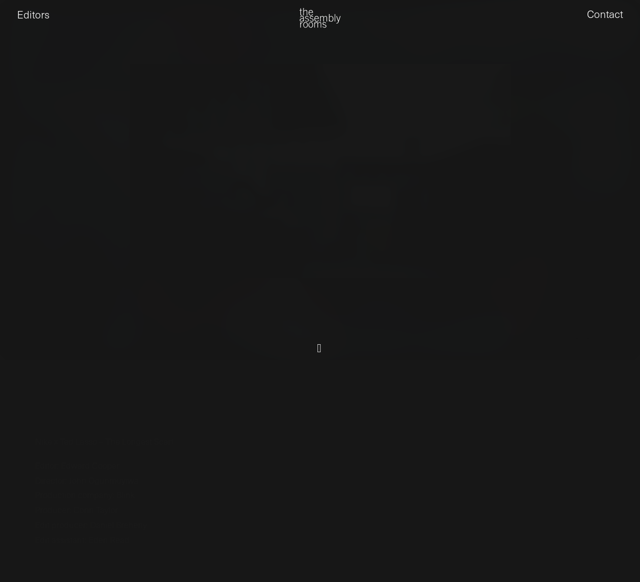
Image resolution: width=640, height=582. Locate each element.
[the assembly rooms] (320, 25)
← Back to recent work (573, 378)
